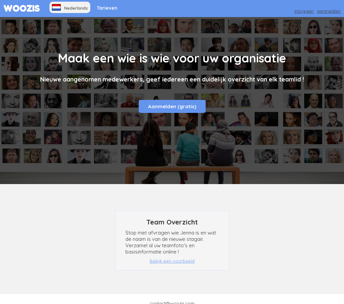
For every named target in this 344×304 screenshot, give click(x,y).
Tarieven (107, 8)
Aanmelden (329, 11)
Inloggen (304, 11)
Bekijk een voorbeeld (172, 261)
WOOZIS (21, 8)
